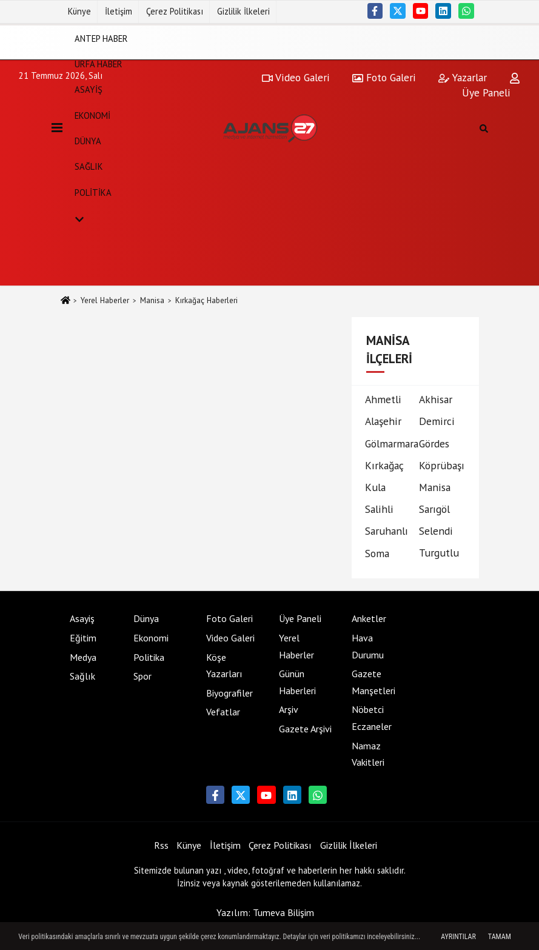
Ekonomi (92, 115)
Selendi (436, 531)
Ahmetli (383, 399)
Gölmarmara (391, 443)
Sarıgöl (434, 509)
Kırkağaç (384, 465)
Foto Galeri (229, 618)
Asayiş (88, 89)
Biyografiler (229, 693)
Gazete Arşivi (305, 729)
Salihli (379, 509)
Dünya (88, 141)
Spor (142, 676)
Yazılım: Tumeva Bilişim (265, 912)
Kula (375, 487)
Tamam (499, 936)
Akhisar (435, 399)
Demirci (437, 421)
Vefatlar (223, 712)
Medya (83, 657)
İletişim (118, 11)
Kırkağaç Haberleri (206, 300)
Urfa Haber (98, 64)
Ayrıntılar (458, 936)
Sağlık (89, 166)
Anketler (369, 618)
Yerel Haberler (105, 300)
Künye (79, 11)
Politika (93, 192)
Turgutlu (439, 553)
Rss (161, 845)
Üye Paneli (300, 618)
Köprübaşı (441, 465)
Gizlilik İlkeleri (243, 11)
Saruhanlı (386, 531)
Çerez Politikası (174, 11)
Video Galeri (230, 638)
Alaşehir (383, 421)
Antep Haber (101, 38)
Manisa (152, 300)
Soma (377, 553)
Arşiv (288, 709)
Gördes (434, 443)
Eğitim (83, 638)
